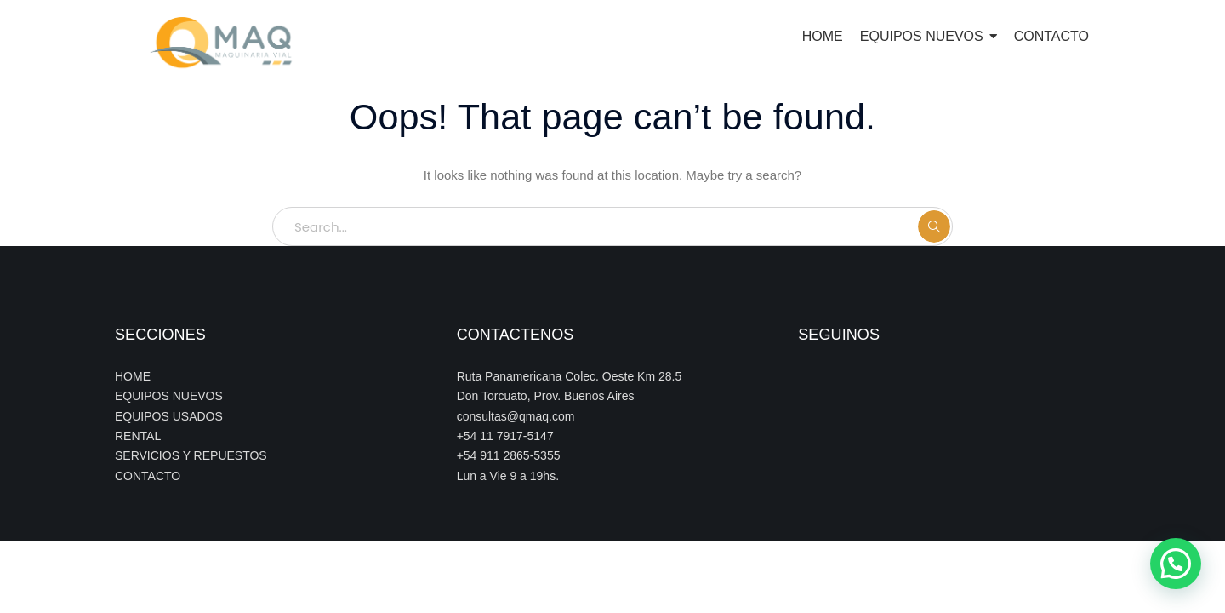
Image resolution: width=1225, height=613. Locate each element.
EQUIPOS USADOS (169, 416)
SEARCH (934, 226)
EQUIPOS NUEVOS (169, 396)
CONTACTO (147, 476)
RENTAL (138, 436)
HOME (133, 376)
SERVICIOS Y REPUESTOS (191, 455)
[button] (1175, 563)
